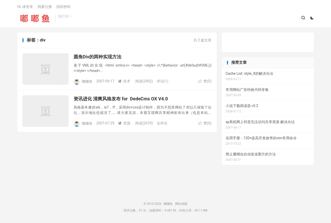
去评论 (162, 123)
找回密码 (63, 7)
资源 (124, 123)
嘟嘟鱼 (34, 18)
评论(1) (162, 81)
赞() (205, 81)
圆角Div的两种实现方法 (98, 56)
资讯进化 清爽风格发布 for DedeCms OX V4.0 (121, 98)
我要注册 (45, 7)
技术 (124, 81)
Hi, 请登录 (25, 7)
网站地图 (181, 204)
